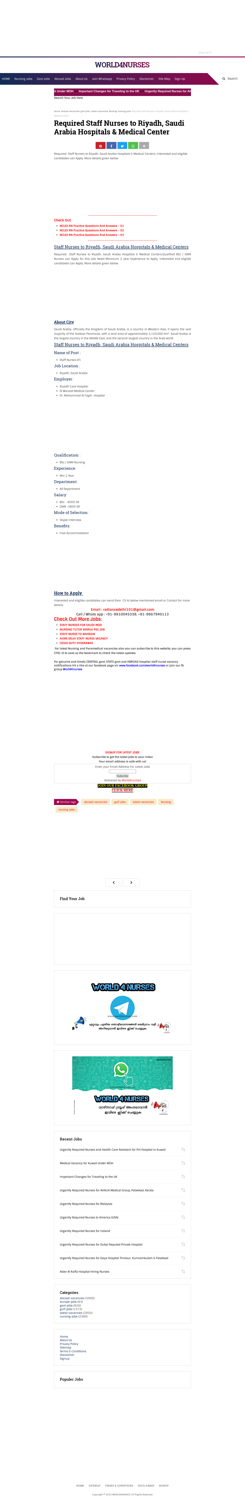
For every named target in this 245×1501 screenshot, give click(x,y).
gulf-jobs (85, 111)
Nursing (113, 111)
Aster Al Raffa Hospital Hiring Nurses (84, 1273)
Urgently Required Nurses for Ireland (85, 1232)
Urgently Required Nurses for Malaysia (86, 1205)
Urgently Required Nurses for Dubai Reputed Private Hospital (101, 1246)
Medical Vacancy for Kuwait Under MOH (54, 91)
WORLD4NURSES (122, 64)
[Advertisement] (122, 28)
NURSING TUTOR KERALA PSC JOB (82, 631)
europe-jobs (68, 1303)
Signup (64, 1360)
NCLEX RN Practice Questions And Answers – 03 (92, 236)
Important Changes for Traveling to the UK (119, 91)
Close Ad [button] (205, 52)
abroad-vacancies (70, 111)
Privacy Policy (69, 1345)
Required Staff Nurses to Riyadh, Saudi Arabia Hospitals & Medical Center (119, 127)
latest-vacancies (99, 111)
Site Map (164, 79)
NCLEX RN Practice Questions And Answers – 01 (92, 227)
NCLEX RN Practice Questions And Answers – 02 (92, 232)
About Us (66, 1342)
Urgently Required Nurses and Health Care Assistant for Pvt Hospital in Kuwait (113, 1151)
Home (57, 111)
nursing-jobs (124, 111)
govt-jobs (66, 1307)
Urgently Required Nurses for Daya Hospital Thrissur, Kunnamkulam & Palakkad (114, 1260)
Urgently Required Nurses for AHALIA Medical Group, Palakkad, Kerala (107, 1192)
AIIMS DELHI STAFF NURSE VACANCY (84, 640)
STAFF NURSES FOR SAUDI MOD (81, 627)
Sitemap (65, 1349)
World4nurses (131, 782)
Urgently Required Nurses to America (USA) (89, 1219)
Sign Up (180, 79)
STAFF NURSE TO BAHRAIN (77, 636)
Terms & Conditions (73, 1353)
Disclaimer (146, 79)
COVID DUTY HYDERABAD (76, 645)
